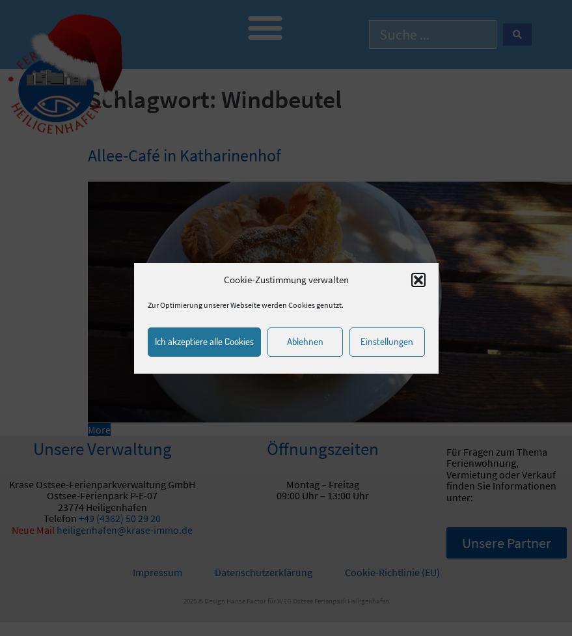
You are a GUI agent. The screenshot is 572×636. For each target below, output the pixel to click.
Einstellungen (387, 341)
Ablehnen (305, 341)
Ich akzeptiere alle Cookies (204, 341)
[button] (418, 279)
